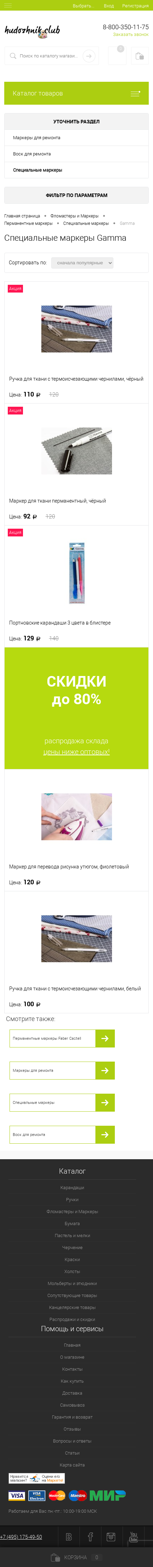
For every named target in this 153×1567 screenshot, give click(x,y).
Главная (72, 1345)
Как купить (72, 1381)
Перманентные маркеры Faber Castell (47, 1038)
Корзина (76, 1557)
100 (27, 1004)
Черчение (72, 1247)
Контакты (72, 1369)
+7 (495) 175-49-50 (21, 1537)
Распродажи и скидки (72, 1319)
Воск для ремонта (32, 153)
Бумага (72, 1223)
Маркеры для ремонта (36, 137)
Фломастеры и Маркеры (72, 1211)
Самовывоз (72, 1405)
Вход (109, 5)
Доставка (72, 1393)
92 (32, 516)
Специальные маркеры (37, 170)
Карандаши (72, 1187)
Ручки (72, 1199)
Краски (72, 1259)
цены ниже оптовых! (76, 752)
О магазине (72, 1357)
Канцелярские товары (72, 1307)
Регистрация (135, 5)
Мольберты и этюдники (72, 1283)
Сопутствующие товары (72, 1295)
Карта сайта (72, 1465)
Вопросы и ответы (72, 1441)
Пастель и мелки (72, 1235)
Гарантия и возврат (72, 1417)
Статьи (72, 1453)
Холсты (72, 1271)
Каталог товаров (76, 93)
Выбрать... (83, 5)
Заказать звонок (131, 34)
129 (34, 638)
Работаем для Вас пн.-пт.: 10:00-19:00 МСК (52, 1511)
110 (34, 394)
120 (27, 882)
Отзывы (72, 1429)
